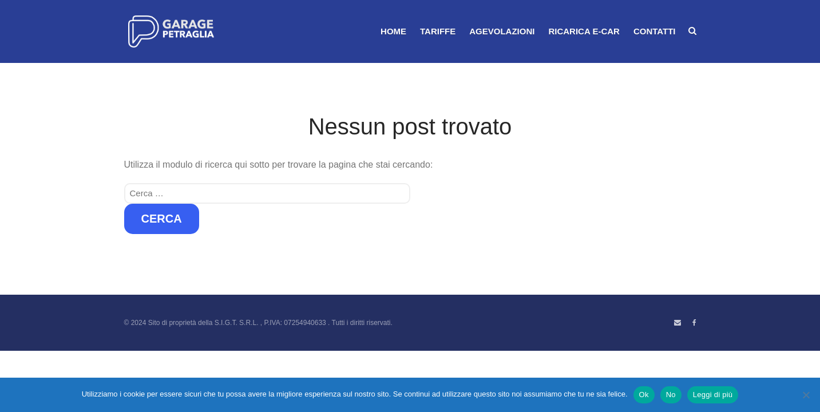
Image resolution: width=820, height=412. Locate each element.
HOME (393, 31)
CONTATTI (654, 31)
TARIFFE (437, 31)
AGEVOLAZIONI (501, 31)
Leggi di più (713, 394)
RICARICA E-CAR (583, 31)
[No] (805, 395)
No (671, 394)
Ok (644, 394)
